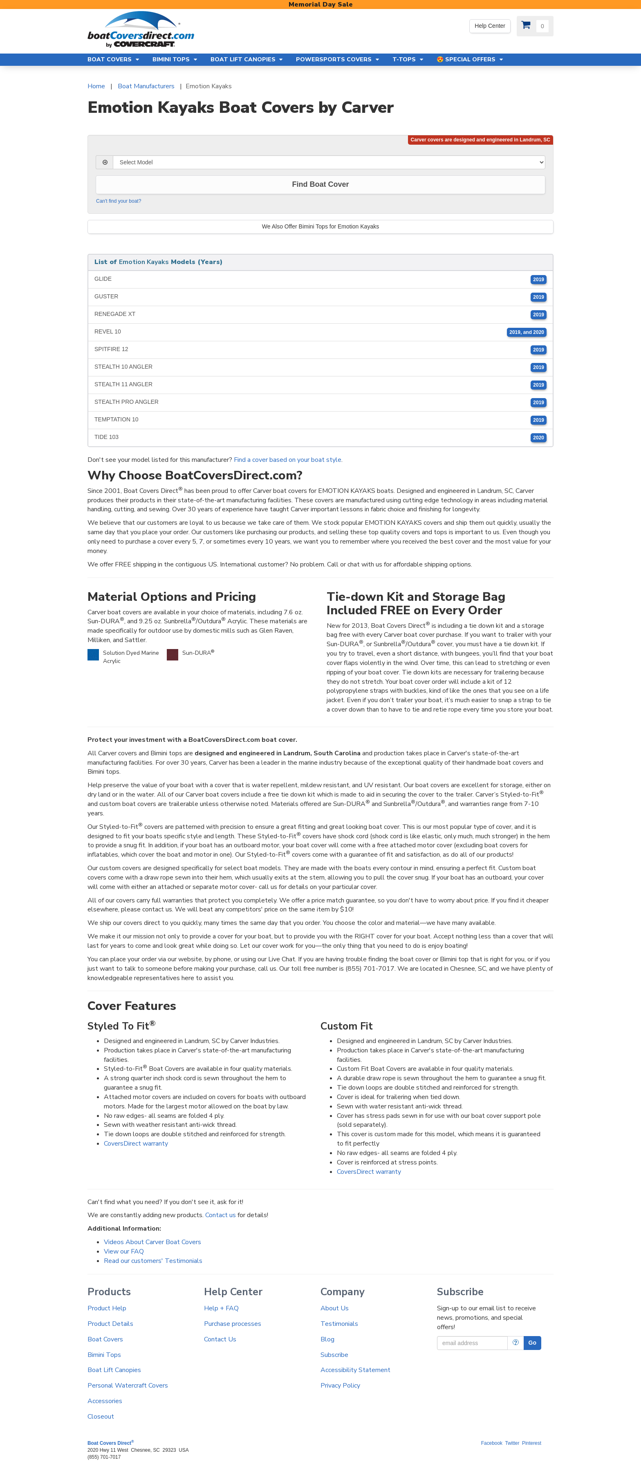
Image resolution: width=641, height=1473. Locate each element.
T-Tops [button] (408, 59)
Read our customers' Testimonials (153, 1260)
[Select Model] (329, 162)
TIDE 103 (320, 437)
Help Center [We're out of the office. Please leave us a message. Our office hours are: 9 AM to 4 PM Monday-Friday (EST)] (490, 25)
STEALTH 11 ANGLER (320, 385)
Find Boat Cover (320, 184)
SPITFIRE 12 (320, 349)
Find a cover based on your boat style (287, 459)
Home (96, 86)
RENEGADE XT (320, 314)
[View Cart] (535, 26)
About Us (334, 1308)
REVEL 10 (320, 332)
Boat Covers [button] (113, 59)
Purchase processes (232, 1323)
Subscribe (334, 1354)
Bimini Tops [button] (175, 59)
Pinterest (531, 1443)
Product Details (110, 1323)
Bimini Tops (104, 1354)
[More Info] (515, 1343)
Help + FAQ (221, 1308)
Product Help (106, 1308)
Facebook (491, 1443)
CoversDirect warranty (136, 1143)
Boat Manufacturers (146, 86)
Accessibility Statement (355, 1370)
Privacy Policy (340, 1385)
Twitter (512, 1443)
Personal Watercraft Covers (127, 1385)
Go (532, 1342)
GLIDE (320, 279)
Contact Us (220, 1339)
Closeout (100, 1416)
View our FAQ (124, 1251)
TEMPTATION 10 (320, 420)
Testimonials (339, 1323)
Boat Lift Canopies (114, 1370)
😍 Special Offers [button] (470, 59)
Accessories (104, 1401)
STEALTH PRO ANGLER (320, 402)
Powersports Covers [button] (338, 59)
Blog (327, 1339)
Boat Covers (105, 1339)
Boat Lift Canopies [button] (247, 59)
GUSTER (320, 297)
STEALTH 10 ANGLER (320, 367)
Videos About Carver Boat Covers (152, 1242)
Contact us (220, 1215)
